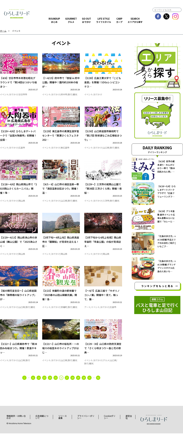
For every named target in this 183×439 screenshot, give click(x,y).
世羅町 (64, 312)
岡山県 (22, 203)
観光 (75, 95)
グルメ (106, 366)
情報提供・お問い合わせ (16, 423)
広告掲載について (42, 423)
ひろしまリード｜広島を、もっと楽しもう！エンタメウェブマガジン (17, 14)
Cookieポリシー (109, 423)
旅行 (70, 95)
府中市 (64, 95)
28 (72, 383)
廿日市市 (23, 95)
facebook (158, 16)
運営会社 (129, 423)
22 (39, 383)
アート (87, 312)
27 (67, 383)
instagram (175, 16)
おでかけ (13, 95)
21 (33, 383)
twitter (166, 16)
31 (89, 383)
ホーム (3, 31)
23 (44, 383)
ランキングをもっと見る (157, 286)
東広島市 (65, 149)
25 (56, 383)
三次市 (106, 203)
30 (84, 383)
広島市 (22, 149)
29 (78, 383)
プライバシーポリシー (85, 423)
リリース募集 (62, 423)
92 (98, 383)
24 (50, 383)
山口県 (106, 149)
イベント (16, 31)
